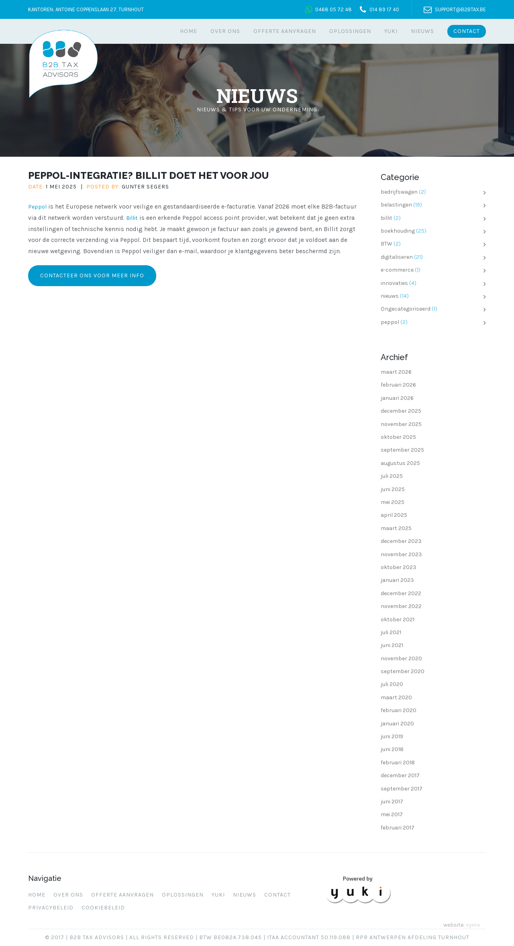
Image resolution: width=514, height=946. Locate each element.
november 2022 (401, 606)
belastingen (396, 204)
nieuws (390, 296)
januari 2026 (397, 398)
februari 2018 (398, 762)
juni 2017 (392, 801)
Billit (132, 218)
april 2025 (394, 515)
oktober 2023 (398, 567)
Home (188, 31)
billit (386, 218)
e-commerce (397, 269)
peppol (390, 322)
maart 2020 (396, 697)
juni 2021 (392, 645)
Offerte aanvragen (284, 31)
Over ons (225, 31)
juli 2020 (392, 684)
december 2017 (400, 775)
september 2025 (402, 449)
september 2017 (401, 788)
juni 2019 (392, 736)
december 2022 (401, 593)
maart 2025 (396, 528)
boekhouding (398, 230)
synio (473, 924)
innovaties (394, 283)
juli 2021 (391, 632)
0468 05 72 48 (333, 9)
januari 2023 (397, 580)
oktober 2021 (397, 619)
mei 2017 (392, 814)
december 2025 (401, 410)
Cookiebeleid (103, 907)
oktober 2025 (398, 437)
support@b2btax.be (460, 9)
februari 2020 (398, 710)
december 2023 (401, 541)
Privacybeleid (50, 907)
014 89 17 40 (384, 9)
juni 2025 (393, 489)
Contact (466, 31)
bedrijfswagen (399, 191)
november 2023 (401, 554)
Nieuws (422, 31)
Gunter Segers (145, 186)
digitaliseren (397, 257)
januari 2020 (397, 723)
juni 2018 (392, 749)
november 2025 (401, 424)
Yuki (391, 31)
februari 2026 (398, 384)
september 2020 (402, 671)
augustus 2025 (400, 463)
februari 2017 (397, 827)
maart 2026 (396, 372)
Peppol (37, 206)
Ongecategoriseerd (405, 308)
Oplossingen (350, 31)
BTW (386, 243)
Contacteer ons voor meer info (92, 275)
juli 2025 (392, 476)
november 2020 (401, 658)
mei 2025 (392, 502)
